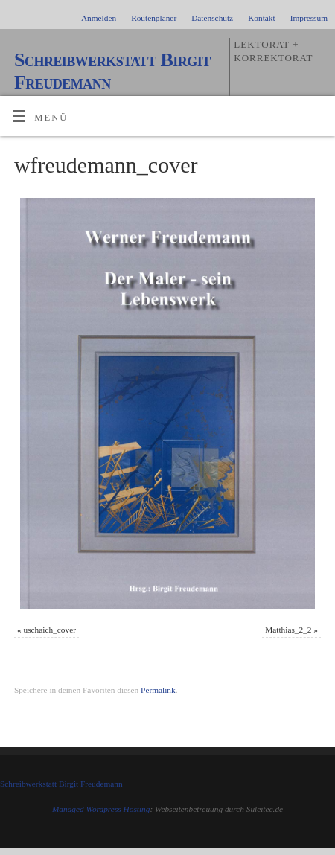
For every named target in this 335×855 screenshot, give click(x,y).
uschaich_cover (50, 629)
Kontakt (261, 17)
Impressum (309, 17)
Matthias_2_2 (288, 629)
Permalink (158, 689)
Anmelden (98, 17)
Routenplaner (153, 17)
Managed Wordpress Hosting (101, 808)
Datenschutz (212, 17)
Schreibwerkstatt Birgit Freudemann (112, 71)
